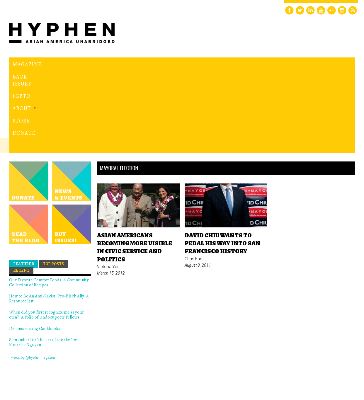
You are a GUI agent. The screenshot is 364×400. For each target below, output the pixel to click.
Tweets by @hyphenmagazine (32, 277)
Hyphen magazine (36, 371)
